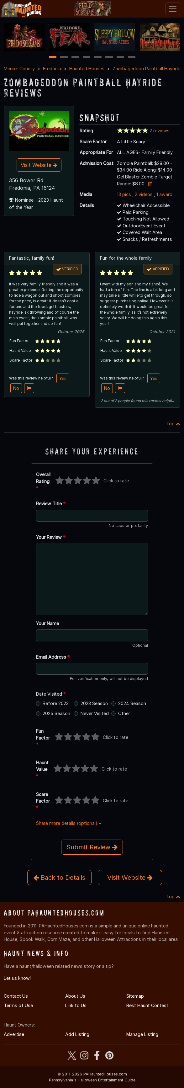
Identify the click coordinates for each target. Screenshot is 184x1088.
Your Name (47, 623)
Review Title (50, 503)
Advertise (14, 1034)
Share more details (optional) (68, 823)
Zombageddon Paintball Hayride (146, 68)
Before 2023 (56, 703)
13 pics (124, 194)
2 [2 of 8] (64, 57)
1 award (164, 194)
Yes (62, 378)
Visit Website (39, 165)
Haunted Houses (86, 68)
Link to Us (76, 1005)
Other (124, 713)
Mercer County (19, 68)
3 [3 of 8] (75, 57)
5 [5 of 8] (97, 57)
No (16, 388)
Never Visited (95, 713)
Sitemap (135, 996)
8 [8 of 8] (131, 57)
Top (173, 423)
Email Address (53, 657)
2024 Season (132, 703)
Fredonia (52, 68)
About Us (75, 996)
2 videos (144, 194)
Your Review (50, 537)
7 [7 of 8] (120, 57)
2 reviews (160, 130)
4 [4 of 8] (86, 57)
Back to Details (59, 877)
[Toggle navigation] (172, 9)
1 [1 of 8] (52, 57)
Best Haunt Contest (147, 1005)
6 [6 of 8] (109, 57)
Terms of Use (18, 1005)
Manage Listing (142, 1034)
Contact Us (16, 996)
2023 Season (94, 703)
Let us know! (17, 978)
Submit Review (92, 847)
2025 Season (56, 713)
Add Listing (77, 1034)
